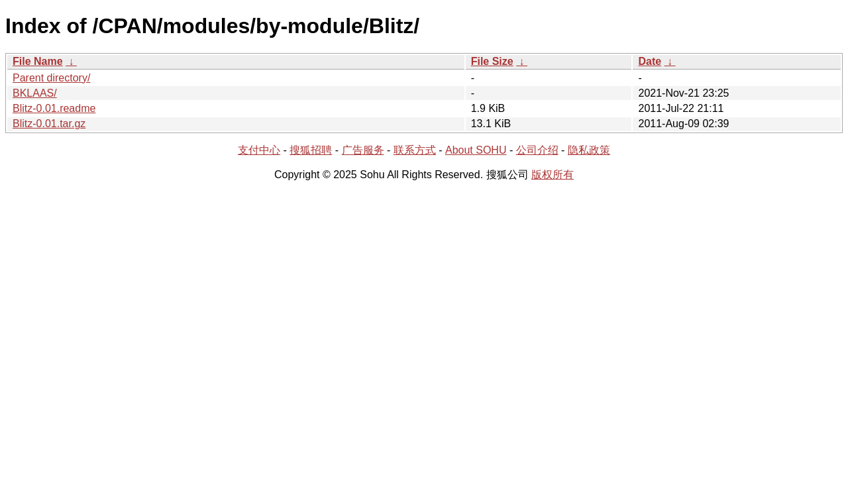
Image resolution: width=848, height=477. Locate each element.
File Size (492, 61)
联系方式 (415, 150)
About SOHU (475, 150)
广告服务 (363, 150)
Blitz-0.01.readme (54, 108)
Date (649, 61)
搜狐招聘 (311, 150)
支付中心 (259, 150)
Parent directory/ (51, 77)
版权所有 (552, 174)
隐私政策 (589, 150)
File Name (38, 61)
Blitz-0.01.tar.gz (49, 123)
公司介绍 (537, 150)
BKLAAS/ (35, 93)
